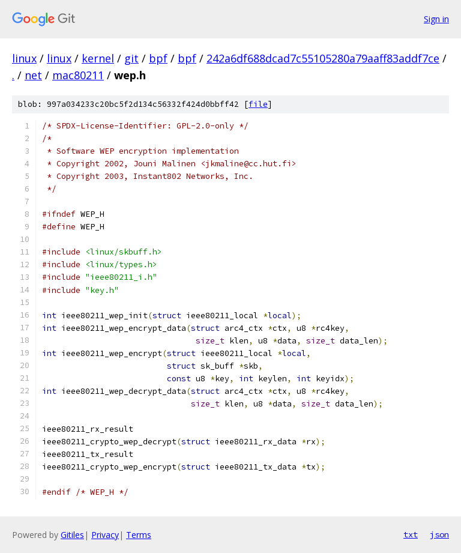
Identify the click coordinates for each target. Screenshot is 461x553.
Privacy (105, 534)
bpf (158, 58)
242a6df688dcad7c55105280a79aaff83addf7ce (322, 58)
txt (410, 534)
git (131, 58)
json (439, 534)
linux (24, 58)
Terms (138, 534)
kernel (98, 58)
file (258, 104)
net (33, 75)
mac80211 (78, 75)
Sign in (436, 19)
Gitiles (72, 534)
